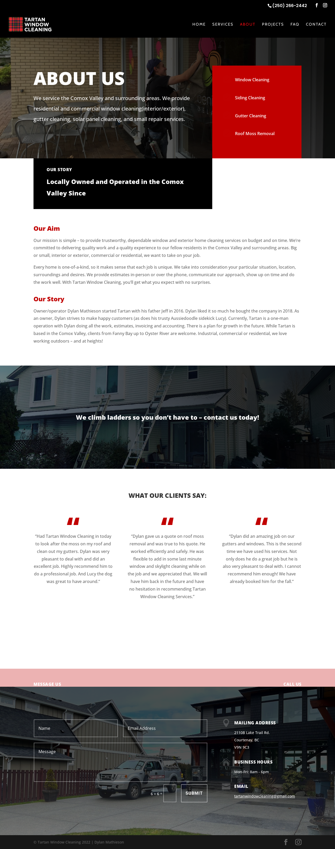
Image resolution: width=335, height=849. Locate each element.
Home (199, 24)
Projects (273, 24)
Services (222, 24)
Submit (194, 793)
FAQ (295, 24)
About (247, 24)
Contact (316, 24)
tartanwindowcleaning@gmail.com (264, 796)
